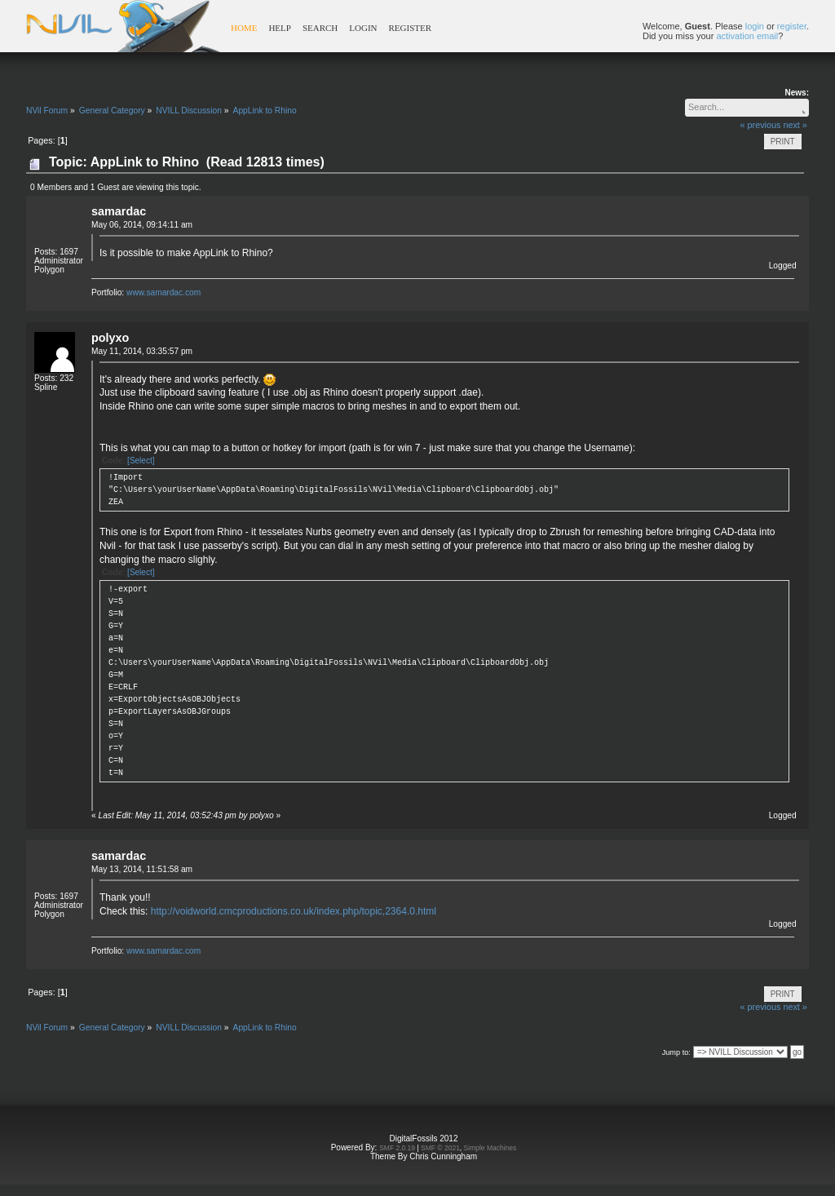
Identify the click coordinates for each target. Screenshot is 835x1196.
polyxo (110, 337)
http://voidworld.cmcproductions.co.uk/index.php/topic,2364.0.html (293, 911)
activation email (747, 36)
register (791, 26)
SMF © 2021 (440, 1148)
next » (794, 125)
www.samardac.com (163, 292)
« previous (760, 125)
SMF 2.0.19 (397, 1148)
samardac (118, 211)
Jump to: (676, 1052)
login (754, 26)
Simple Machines (490, 1148)
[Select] (140, 460)
